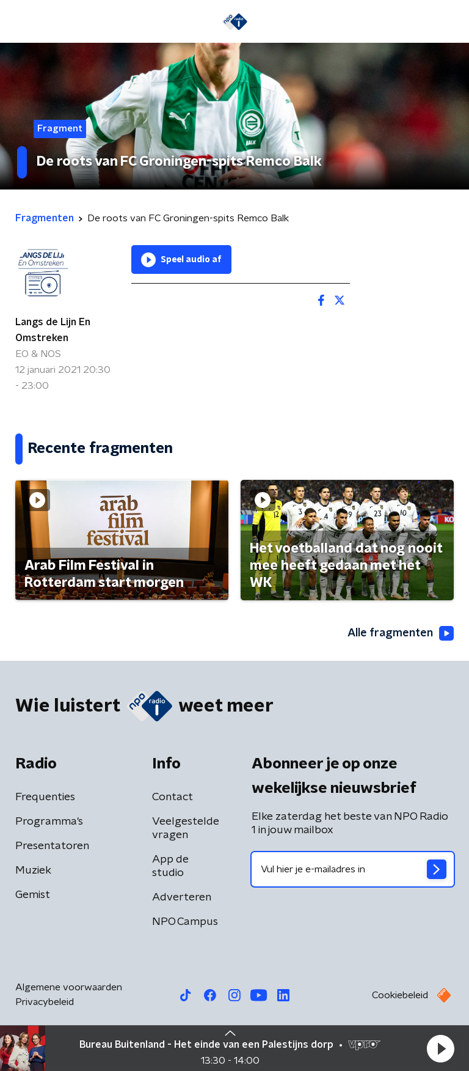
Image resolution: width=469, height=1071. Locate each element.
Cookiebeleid (400, 995)
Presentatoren (52, 846)
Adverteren (181, 897)
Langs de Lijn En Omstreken (52, 330)
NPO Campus (185, 921)
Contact (172, 797)
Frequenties (45, 797)
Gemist (32, 894)
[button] (440, 1048)
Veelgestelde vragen (185, 828)
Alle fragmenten (400, 633)
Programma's (49, 821)
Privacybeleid (44, 1002)
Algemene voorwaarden (68, 987)
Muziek (33, 870)
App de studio (170, 866)
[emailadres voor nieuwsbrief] (353, 869)
